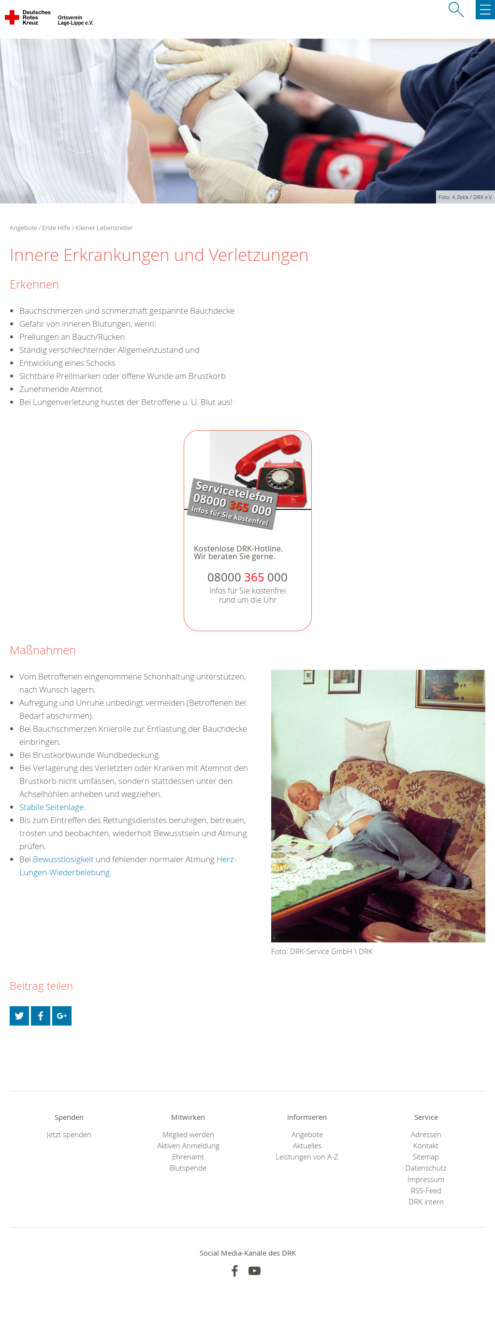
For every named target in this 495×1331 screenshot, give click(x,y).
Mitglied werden (188, 1134)
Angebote (307, 1134)
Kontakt (425, 1145)
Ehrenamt (188, 1156)
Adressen (426, 1134)
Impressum (426, 1179)
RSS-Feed (426, 1190)
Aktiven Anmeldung (188, 1145)
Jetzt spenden (69, 1134)
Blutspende (188, 1167)
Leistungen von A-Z (307, 1156)
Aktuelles (307, 1145)
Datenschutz (426, 1167)
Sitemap (426, 1156)
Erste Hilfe (56, 227)
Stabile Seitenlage (51, 806)
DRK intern (426, 1201)
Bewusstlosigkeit (63, 859)
